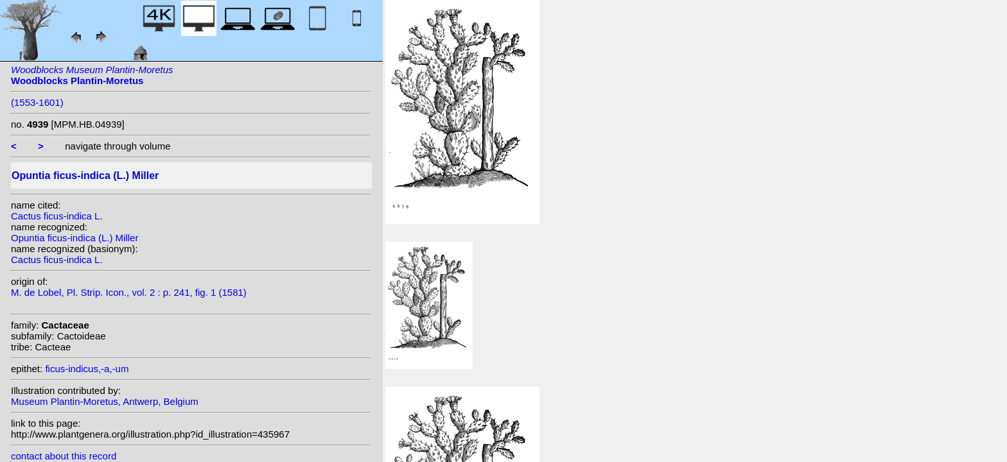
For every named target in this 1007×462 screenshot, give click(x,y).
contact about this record (63, 455)
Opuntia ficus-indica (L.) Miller (74, 237)
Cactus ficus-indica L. (57, 215)
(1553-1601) (37, 102)
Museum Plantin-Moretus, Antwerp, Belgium (104, 401)
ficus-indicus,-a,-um (86, 368)
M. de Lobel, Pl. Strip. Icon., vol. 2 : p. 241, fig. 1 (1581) (129, 292)
